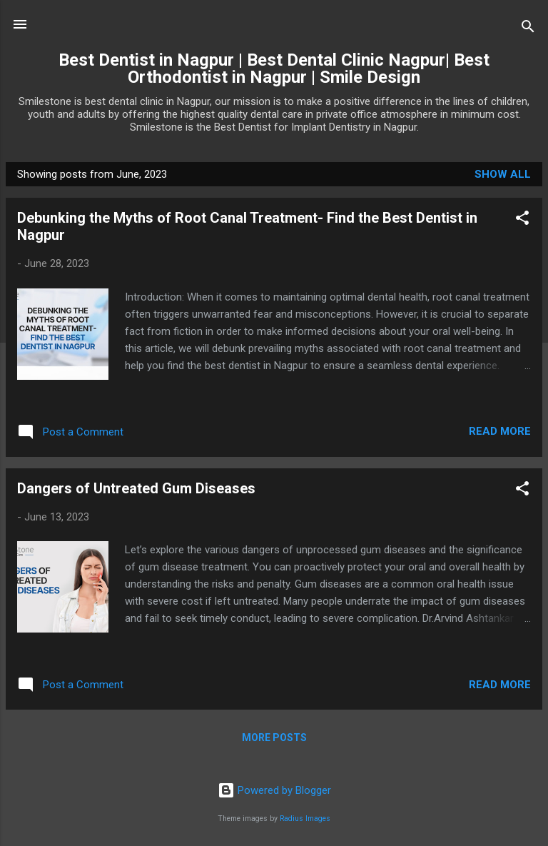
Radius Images (305, 818)
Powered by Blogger (274, 790)
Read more (500, 431)
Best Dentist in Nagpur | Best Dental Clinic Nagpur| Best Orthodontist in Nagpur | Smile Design (274, 68)
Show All (503, 174)
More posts (274, 737)
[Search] (528, 29)
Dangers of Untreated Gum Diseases (136, 488)
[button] (522, 220)
